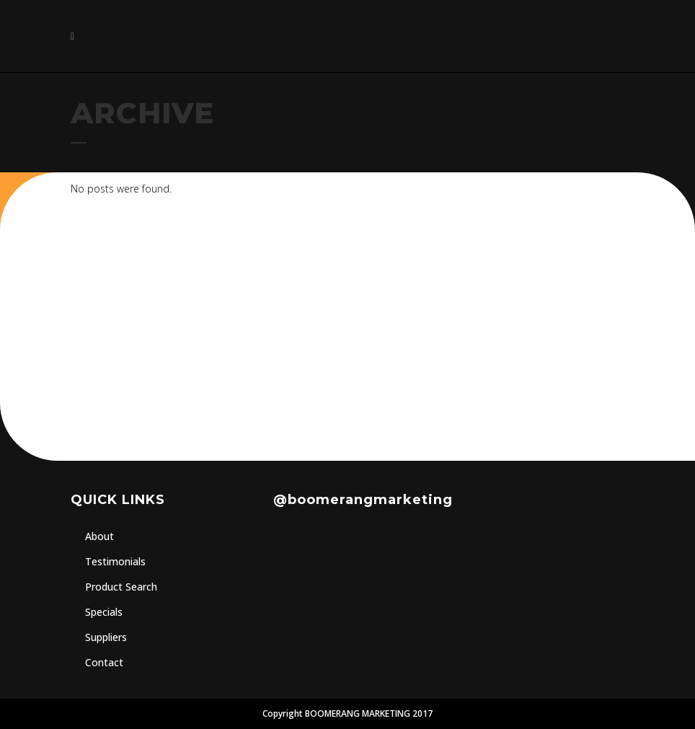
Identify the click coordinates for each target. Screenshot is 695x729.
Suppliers (106, 637)
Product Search (121, 586)
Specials (104, 612)
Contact (104, 662)
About (99, 536)
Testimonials (115, 561)
